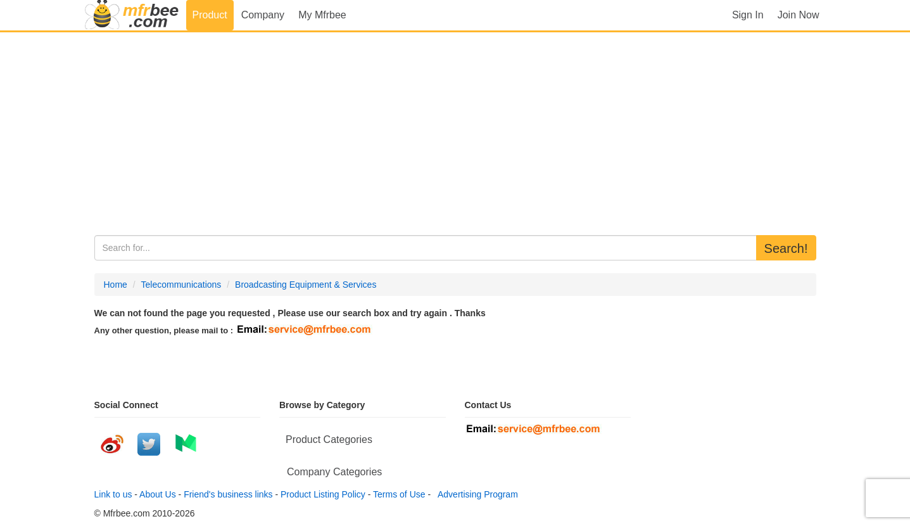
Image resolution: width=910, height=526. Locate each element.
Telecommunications (181, 284)
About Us (157, 494)
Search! (786, 248)
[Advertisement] (455, 133)
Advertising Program (475, 494)
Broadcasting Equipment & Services (305, 284)
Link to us (113, 494)
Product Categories (329, 439)
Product (210, 15)
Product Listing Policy (323, 494)
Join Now (798, 15)
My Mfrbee (322, 15)
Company (262, 15)
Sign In (748, 15)
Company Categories (334, 471)
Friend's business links (228, 494)
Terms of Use (399, 494)
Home (115, 284)
